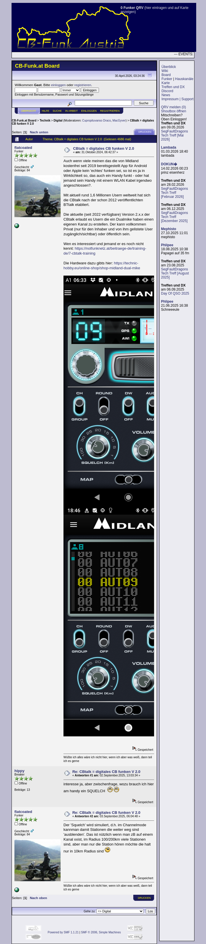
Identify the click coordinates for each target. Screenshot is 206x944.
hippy (19, 771)
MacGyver (119, 120)
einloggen (58, 85)
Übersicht (28, 110)
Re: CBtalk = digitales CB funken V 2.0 (106, 771)
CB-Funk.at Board (24, 120)
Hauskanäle (184, 79)
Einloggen (89, 110)
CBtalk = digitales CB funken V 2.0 (103, 148)
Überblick (169, 67)
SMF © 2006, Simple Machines (101, 932)
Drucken (144, 131)
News (166, 95)
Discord (167, 91)
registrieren (82, 85)
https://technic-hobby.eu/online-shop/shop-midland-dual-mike (101, 265)
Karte (166, 83)
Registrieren (110, 110)
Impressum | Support (178, 99)
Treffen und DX (173, 87)
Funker (167, 79)
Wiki (165, 71)
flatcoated (23, 147)
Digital (58, 120)
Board (166, 75)
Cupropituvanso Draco (96, 120)
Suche (57, 110)
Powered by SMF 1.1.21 (63, 932)
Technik (45, 120)
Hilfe (45, 110)
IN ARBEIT (71, 110)
